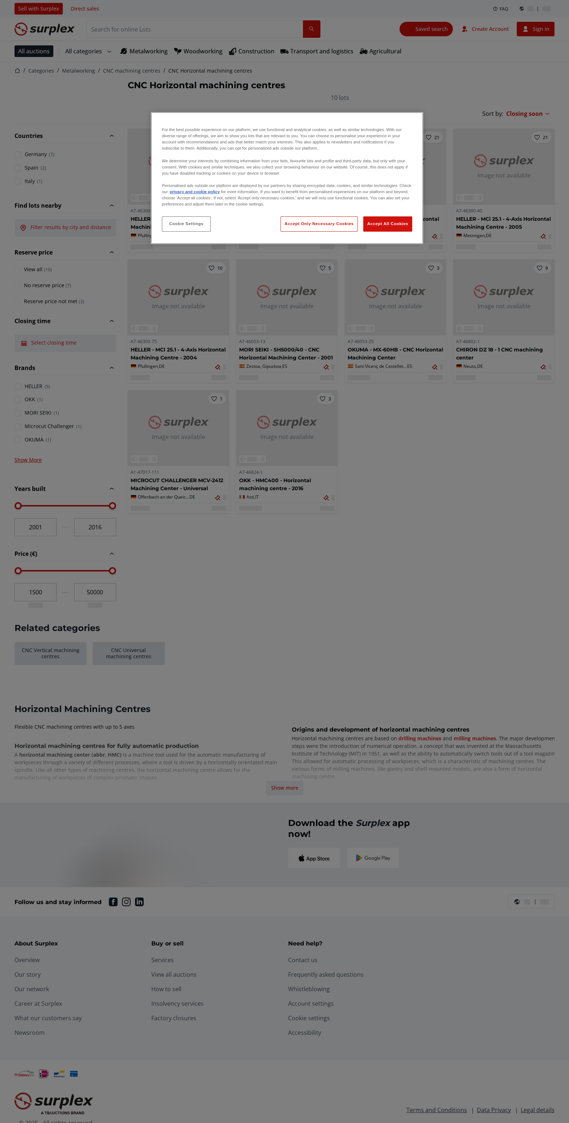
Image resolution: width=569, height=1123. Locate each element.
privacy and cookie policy (194, 192)
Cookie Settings (186, 223)
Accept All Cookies (387, 223)
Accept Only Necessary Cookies (318, 223)
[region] (287, 178)
